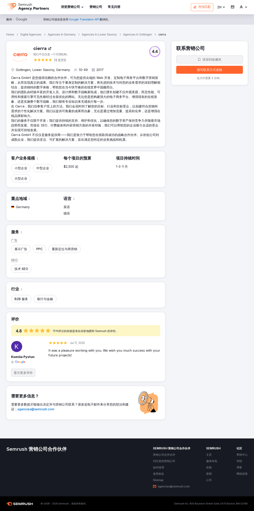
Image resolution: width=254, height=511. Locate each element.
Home (10, 34)
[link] (95, 7)
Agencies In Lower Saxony (99, 34)
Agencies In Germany (62, 34)
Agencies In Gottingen (137, 34)
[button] (221, 7)
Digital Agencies (30, 34)
